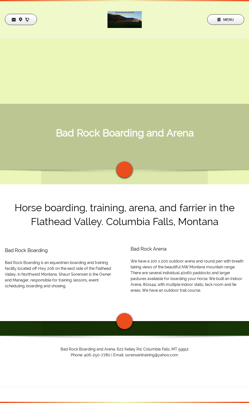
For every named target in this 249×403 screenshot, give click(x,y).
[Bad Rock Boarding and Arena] (124, 19)
